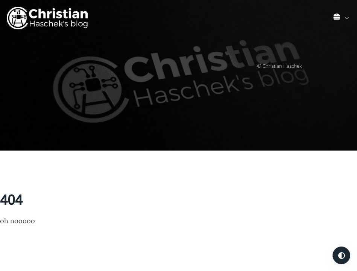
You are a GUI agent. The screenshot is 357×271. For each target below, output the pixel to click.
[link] (342, 18)
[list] (341, 16)
